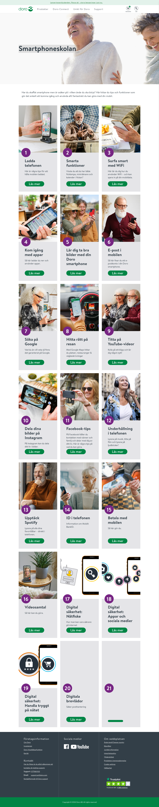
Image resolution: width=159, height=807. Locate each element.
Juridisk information (111, 749)
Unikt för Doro (83, 9)
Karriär (26, 753)
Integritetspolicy (110, 753)
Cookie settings (109, 764)
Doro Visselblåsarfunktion (33, 749)
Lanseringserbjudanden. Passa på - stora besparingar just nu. (76, 2)
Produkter (44, 9)
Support (100, 9)
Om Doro (27, 742)
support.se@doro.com (39, 775)
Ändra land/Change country (114, 742)
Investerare (28, 746)
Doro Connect (63, 9)
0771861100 (35, 771)
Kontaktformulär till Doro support (36, 779)
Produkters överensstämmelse (115, 760)
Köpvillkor (107, 746)
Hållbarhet (108, 768)
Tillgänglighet (109, 757)
